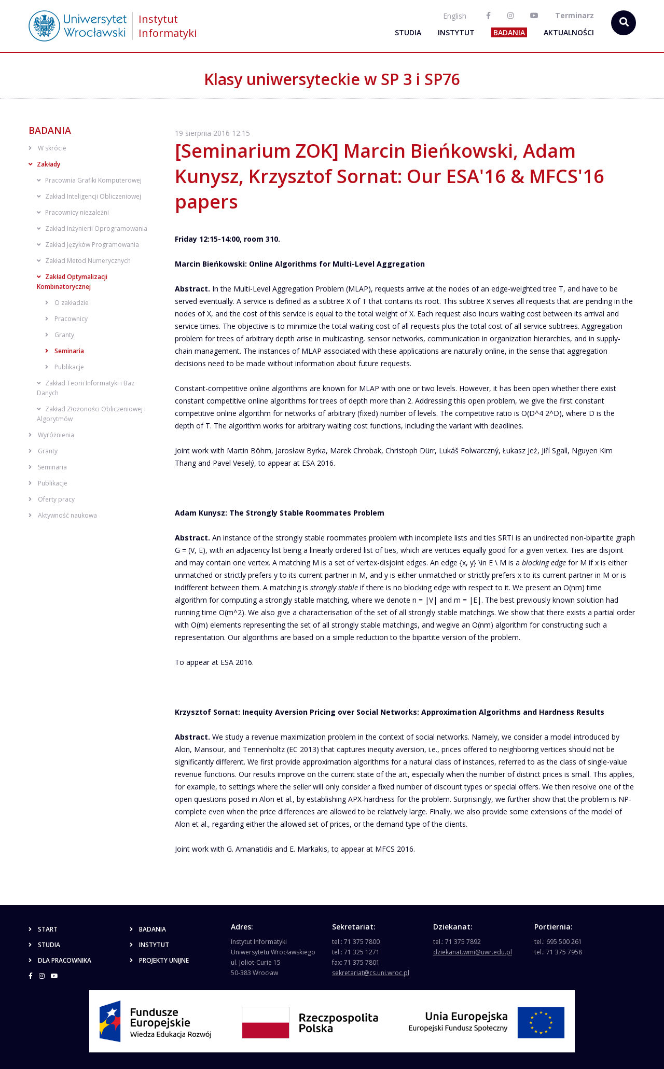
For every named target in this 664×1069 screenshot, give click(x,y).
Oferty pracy (52, 499)
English (454, 16)
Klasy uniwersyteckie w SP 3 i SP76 (332, 79)
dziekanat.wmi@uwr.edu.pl (472, 952)
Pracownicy (66, 318)
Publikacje (64, 367)
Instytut (456, 32)
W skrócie (47, 148)
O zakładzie (67, 302)
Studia (408, 32)
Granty (59, 334)
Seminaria (64, 350)
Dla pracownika (60, 960)
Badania (509, 32)
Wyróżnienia (51, 435)
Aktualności (569, 32)
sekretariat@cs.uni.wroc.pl (370, 972)
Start (43, 929)
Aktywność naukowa (63, 515)
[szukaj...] (623, 22)
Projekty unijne (159, 960)
